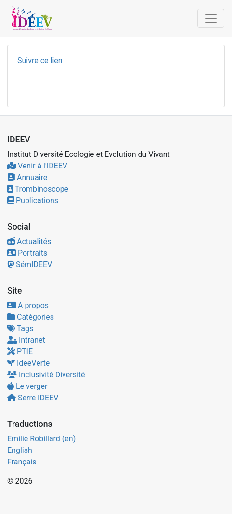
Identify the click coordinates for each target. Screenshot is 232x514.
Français (22, 461)
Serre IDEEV (32, 397)
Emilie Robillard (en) (41, 438)
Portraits (27, 252)
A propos (28, 305)
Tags (20, 328)
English (19, 450)
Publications (32, 200)
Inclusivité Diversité (46, 374)
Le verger (27, 386)
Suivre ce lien (40, 60)
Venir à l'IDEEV (37, 165)
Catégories (30, 316)
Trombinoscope (37, 188)
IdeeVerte (28, 363)
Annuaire (27, 177)
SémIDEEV (29, 264)
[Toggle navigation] (210, 18)
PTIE (20, 351)
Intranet (26, 340)
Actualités (29, 241)
